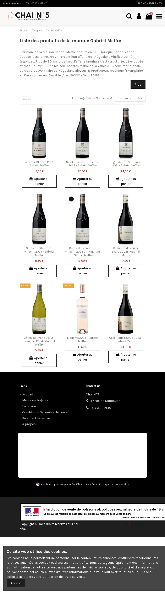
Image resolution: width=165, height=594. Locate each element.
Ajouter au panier (39, 181)
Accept (16, 583)
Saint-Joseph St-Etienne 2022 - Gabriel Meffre (82, 163)
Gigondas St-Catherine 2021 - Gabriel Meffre (126, 163)
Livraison (29, 406)
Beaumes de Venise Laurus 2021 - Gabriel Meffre (126, 251)
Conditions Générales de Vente (45, 412)
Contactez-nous (12, 3)
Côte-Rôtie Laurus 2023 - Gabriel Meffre (126, 339)
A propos (29, 424)
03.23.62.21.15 (101, 408)
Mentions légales (35, 400)
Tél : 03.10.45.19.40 (36, 3)
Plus (138, 84)
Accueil (27, 394)
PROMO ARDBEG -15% (150, 3)
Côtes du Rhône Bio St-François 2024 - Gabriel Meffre (39, 341)
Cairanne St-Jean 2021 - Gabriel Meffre (39, 163)
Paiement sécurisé (36, 418)
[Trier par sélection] (124, 98)
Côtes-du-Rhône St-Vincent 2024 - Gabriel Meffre (39, 251)
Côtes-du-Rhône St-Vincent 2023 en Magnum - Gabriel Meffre (82, 251)
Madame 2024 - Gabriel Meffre (82, 339)
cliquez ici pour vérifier (116, 484)
